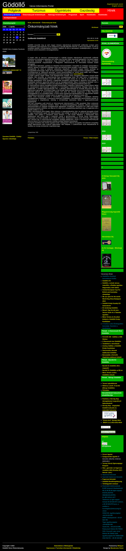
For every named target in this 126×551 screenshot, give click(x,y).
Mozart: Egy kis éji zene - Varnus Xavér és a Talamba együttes (111, 312)
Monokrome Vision (117, 548)
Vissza (85, 138)
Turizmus (38, 10)
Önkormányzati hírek (12, 15)
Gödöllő (14, 4)
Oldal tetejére (93, 138)
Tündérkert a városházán (110, 343)
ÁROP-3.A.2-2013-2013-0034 (112, 422)
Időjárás (105, 437)
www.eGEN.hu (78, 74)
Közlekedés (91, 15)
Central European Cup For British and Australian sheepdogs (111, 292)
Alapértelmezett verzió (115, 4)
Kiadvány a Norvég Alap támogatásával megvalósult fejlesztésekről (111, 401)
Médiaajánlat (68, 546)
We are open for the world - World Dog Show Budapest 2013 (111, 299)
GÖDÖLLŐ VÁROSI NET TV (12, 70)
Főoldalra (31, 138)
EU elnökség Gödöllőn (110, 308)
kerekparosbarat (10, 18)
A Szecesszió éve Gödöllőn (111, 341)
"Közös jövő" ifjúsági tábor (111, 420)
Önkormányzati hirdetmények (34, 15)
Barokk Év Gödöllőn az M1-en (112, 370)
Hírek (111, 10)
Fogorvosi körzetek (109, 479)
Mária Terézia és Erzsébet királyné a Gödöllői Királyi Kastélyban (111, 319)
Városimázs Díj (107, 237)
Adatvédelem (58, 546)
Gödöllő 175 (106, 281)
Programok (73, 15)
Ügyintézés (63, 10)
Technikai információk (63, 548)
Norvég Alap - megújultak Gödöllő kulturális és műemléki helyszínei (111, 408)
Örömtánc (105, 390)
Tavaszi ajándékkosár (109, 383)
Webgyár (120, 546)
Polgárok (14, 10)
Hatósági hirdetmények (57, 15)
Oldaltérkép (77, 548)
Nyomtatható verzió (92, 40)
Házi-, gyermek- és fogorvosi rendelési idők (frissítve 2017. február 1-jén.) (112, 470)
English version (117, 6)
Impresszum (50, 548)
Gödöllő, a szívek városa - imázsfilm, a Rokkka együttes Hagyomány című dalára (112, 285)
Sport (82, 15)
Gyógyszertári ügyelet (109, 456)
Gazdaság (87, 10)
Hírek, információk (34, 22)
